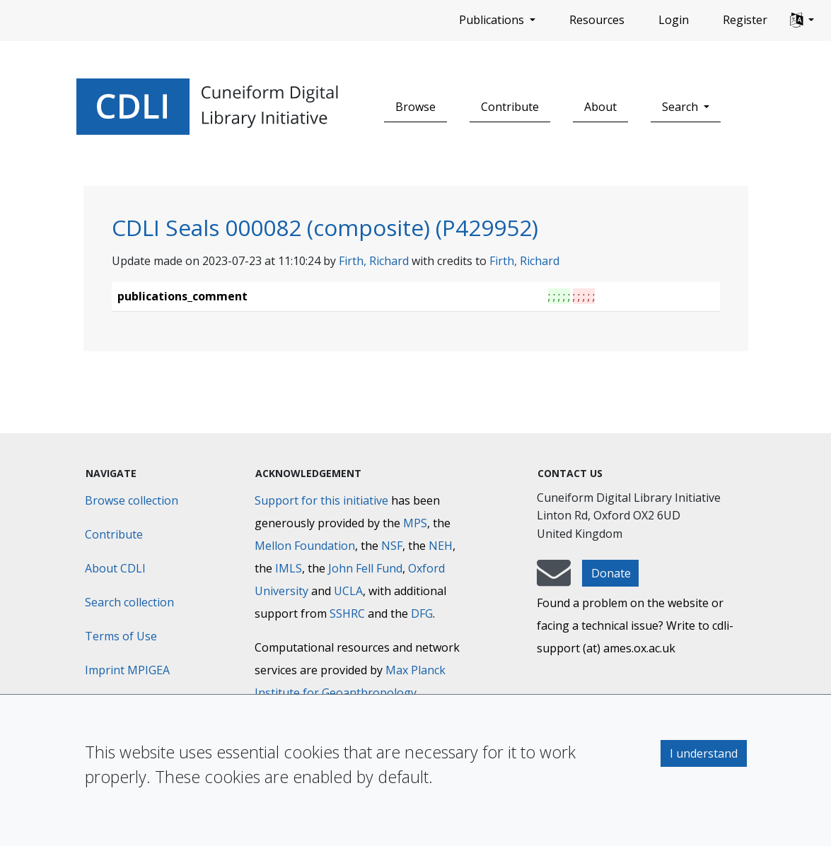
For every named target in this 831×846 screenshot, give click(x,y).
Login (673, 20)
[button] (802, 20)
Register (745, 20)
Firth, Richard (374, 261)
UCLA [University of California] (348, 591)
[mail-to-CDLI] (554, 579)
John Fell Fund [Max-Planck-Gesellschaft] (365, 568)
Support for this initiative (321, 500)
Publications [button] (493, 20)
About (600, 106)
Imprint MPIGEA (127, 670)
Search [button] (681, 106)
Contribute (510, 106)
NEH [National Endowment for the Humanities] (441, 545)
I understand (704, 753)
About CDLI (115, 568)
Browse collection (131, 500)
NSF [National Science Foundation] (391, 545)
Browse (415, 106)
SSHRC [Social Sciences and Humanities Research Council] (347, 613)
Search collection (129, 602)
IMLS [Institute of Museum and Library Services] (288, 568)
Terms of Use (121, 636)
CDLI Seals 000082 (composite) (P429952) (325, 227)
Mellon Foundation (305, 545)
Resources (596, 20)
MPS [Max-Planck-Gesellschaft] (415, 523)
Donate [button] (611, 573)
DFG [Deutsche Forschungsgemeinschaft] (422, 613)
